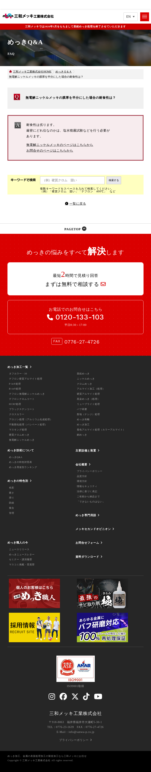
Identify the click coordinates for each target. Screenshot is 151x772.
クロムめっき (84, 383)
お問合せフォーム (87, 542)
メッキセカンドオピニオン (93, 529)
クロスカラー (16, 414)
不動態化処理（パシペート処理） (28, 424)
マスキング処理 (18, 429)
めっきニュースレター (22, 554)
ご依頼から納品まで (88, 496)
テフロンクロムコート (22, 399)
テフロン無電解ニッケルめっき (27, 393)
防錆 (11, 502)
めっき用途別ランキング (23, 467)
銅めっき (82, 434)
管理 (11, 513)
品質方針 (82, 476)
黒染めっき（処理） (88, 399)
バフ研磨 (82, 409)
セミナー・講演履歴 (20, 559)
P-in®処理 (15, 383)
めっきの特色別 (17, 480)
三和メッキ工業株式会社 (75, 713)
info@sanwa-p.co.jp (81, 732)
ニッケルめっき (86, 378)
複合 (11, 508)
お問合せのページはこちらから (49, 150)
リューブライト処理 (88, 404)
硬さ (11, 492)
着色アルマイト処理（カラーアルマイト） (101, 429)
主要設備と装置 (86, 450)
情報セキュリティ (87, 486)
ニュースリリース (19, 549)
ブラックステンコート (22, 409)
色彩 (11, 487)
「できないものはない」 (91, 501)
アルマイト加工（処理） (91, 388)
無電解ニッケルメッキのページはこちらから (59, 144)
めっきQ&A (16, 457)
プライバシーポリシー (89, 471)
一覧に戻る (77, 203)
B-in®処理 (15, 388)
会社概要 (81, 464)
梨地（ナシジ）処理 (88, 414)
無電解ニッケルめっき (22, 440)
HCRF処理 (15, 404)
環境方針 (82, 481)
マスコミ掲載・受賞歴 (22, 564)
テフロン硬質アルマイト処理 (25, 378)
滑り (11, 497)
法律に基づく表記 (87, 491)
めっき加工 (83, 424)
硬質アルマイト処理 (88, 393)
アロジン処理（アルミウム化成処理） (30, 419)
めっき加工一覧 (17, 366)
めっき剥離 (83, 419)
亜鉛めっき (83, 373)
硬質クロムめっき (19, 434)
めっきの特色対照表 (20, 462)
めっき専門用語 (86, 515)
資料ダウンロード (87, 556)
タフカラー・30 (18, 373)
